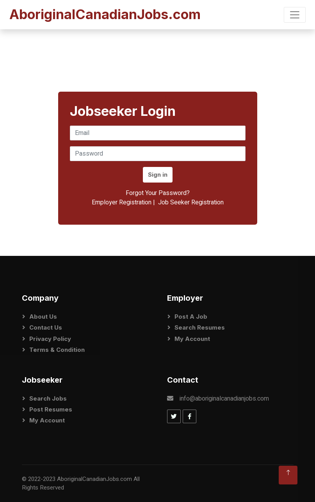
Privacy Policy (50, 338)
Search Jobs (48, 398)
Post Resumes (50, 409)
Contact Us (45, 327)
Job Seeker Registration (191, 202)
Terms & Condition (57, 349)
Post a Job (190, 316)
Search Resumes (199, 327)
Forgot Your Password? (158, 193)
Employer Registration (121, 202)
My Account (192, 338)
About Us (43, 316)
